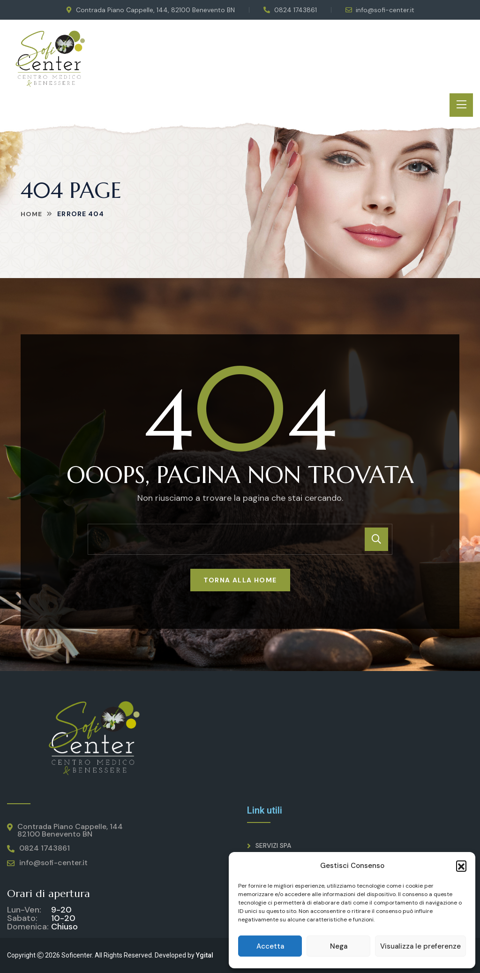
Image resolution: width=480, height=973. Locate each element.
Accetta (270, 946)
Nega (338, 946)
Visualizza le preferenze (420, 946)
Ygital (204, 955)
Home (32, 214)
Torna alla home (240, 580)
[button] (461, 865)
